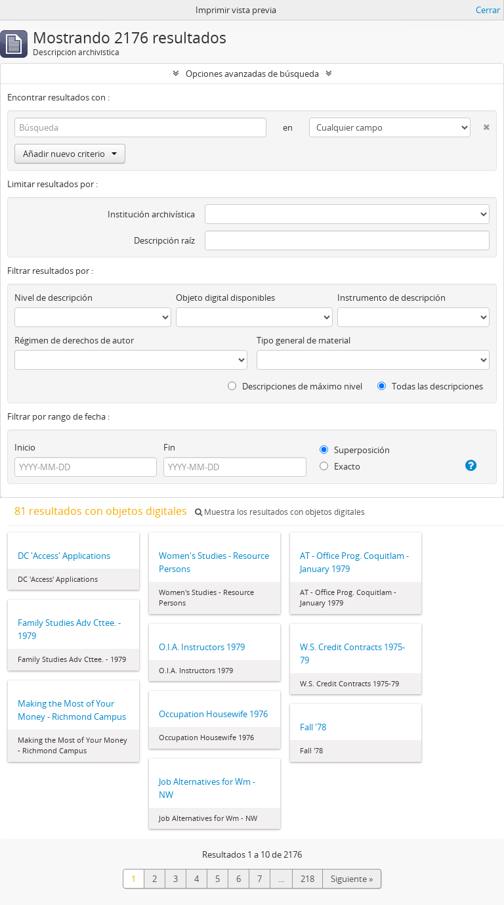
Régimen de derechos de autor (74, 340)
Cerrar (488, 10)
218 (307, 879)
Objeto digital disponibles (225, 297)
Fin (169, 447)
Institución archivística (151, 214)
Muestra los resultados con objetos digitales (280, 512)
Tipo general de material (303, 340)
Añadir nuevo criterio (70, 154)
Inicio (24, 447)
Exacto (340, 466)
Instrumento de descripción (391, 297)
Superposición (355, 450)
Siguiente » (352, 879)
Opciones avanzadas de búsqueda (252, 73)
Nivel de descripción (53, 297)
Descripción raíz (164, 240)
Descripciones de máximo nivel (295, 386)
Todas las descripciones (430, 386)
